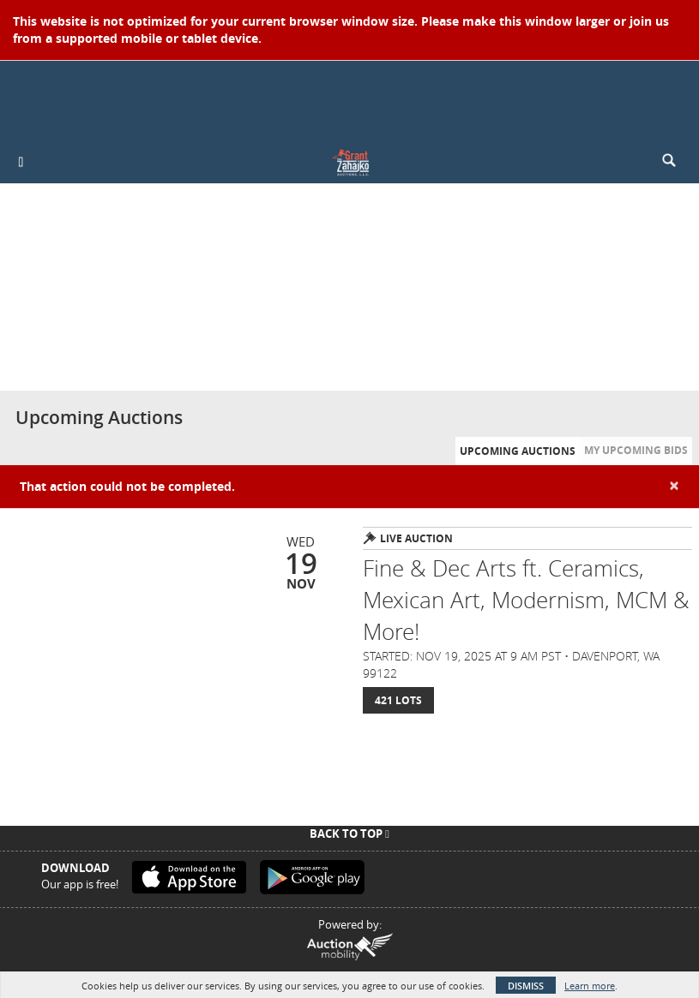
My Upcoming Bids (636, 450)
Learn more (589, 985)
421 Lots (398, 700)
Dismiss (526, 985)
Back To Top (349, 833)
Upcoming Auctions (517, 451)
